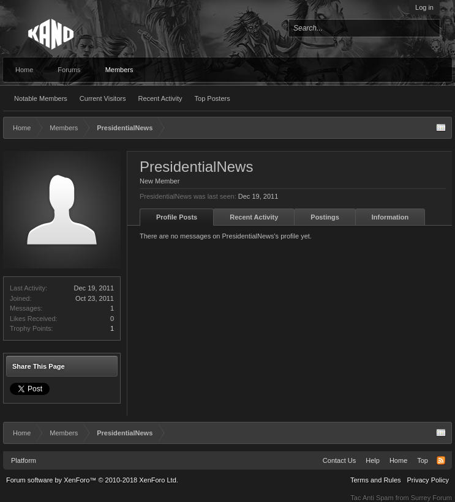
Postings (324, 217)
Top (422, 460)
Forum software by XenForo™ (92, 480)
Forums (69, 69)
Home (24, 69)
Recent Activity (160, 98)
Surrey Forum (431, 497)
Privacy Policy (428, 480)
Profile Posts (176, 217)
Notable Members (40, 98)
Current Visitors (103, 98)
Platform (23, 460)
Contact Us (339, 460)
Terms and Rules (375, 480)
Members (119, 69)
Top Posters (212, 98)
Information (390, 217)
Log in (424, 7)
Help (373, 460)
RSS (441, 460)
